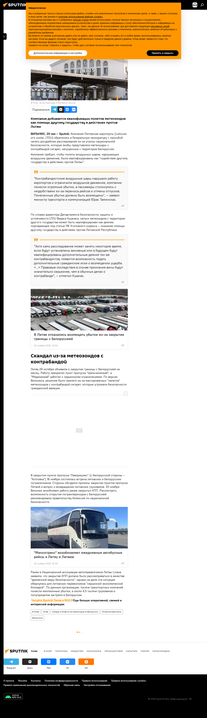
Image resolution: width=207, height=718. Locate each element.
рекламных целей (160, 26)
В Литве (35, 611)
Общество (77, 651)
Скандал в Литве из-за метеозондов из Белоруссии (75, 611)
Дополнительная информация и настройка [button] (58, 53)
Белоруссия (37, 618)
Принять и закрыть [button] (162, 53)
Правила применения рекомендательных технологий (31, 685)
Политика (61, 651)
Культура (131, 651)
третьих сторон (81, 19)
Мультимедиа (161, 651)
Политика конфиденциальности (61, 680)
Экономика (94, 651)
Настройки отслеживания (97, 685)
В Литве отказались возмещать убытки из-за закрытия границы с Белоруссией (79, 336)
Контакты (36, 680)
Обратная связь (72, 685)
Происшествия (113, 651)
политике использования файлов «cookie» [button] (80, 16)
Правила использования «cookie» (128, 680)
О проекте (8, 680)
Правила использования (94, 680)
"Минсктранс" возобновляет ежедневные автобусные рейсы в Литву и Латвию (78, 554)
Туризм (145, 651)
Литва (45, 611)
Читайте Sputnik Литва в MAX (51, 600)
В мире (48, 651)
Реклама (22, 680)
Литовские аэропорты (111, 611)
